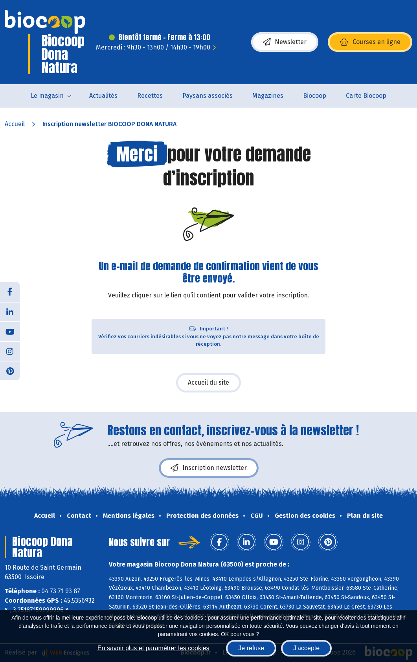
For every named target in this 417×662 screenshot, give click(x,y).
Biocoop (314, 95)
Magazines (267, 95)
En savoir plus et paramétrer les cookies (153, 648)
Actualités (103, 95)
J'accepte (306, 648)
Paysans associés (207, 95)
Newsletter (285, 42)
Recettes (150, 95)
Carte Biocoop (366, 95)
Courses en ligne (370, 42)
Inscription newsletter (209, 468)
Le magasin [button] (47, 95)
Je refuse (251, 648)
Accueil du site (208, 382)
